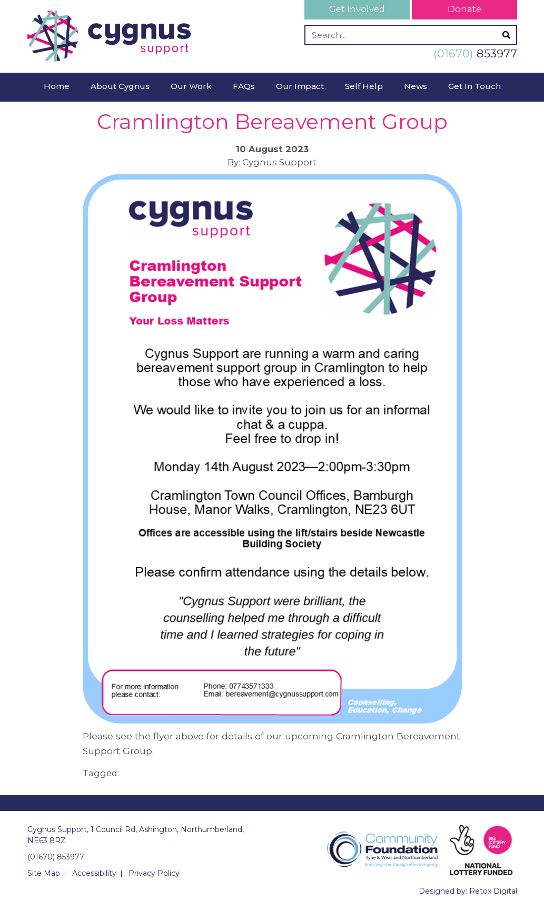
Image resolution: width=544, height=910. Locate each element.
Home (57, 86)
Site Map (43, 873)
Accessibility (94, 873)
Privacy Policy (154, 873)
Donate (464, 9)
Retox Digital (493, 891)
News (415, 86)
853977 (475, 53)
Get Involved (357, 9)
